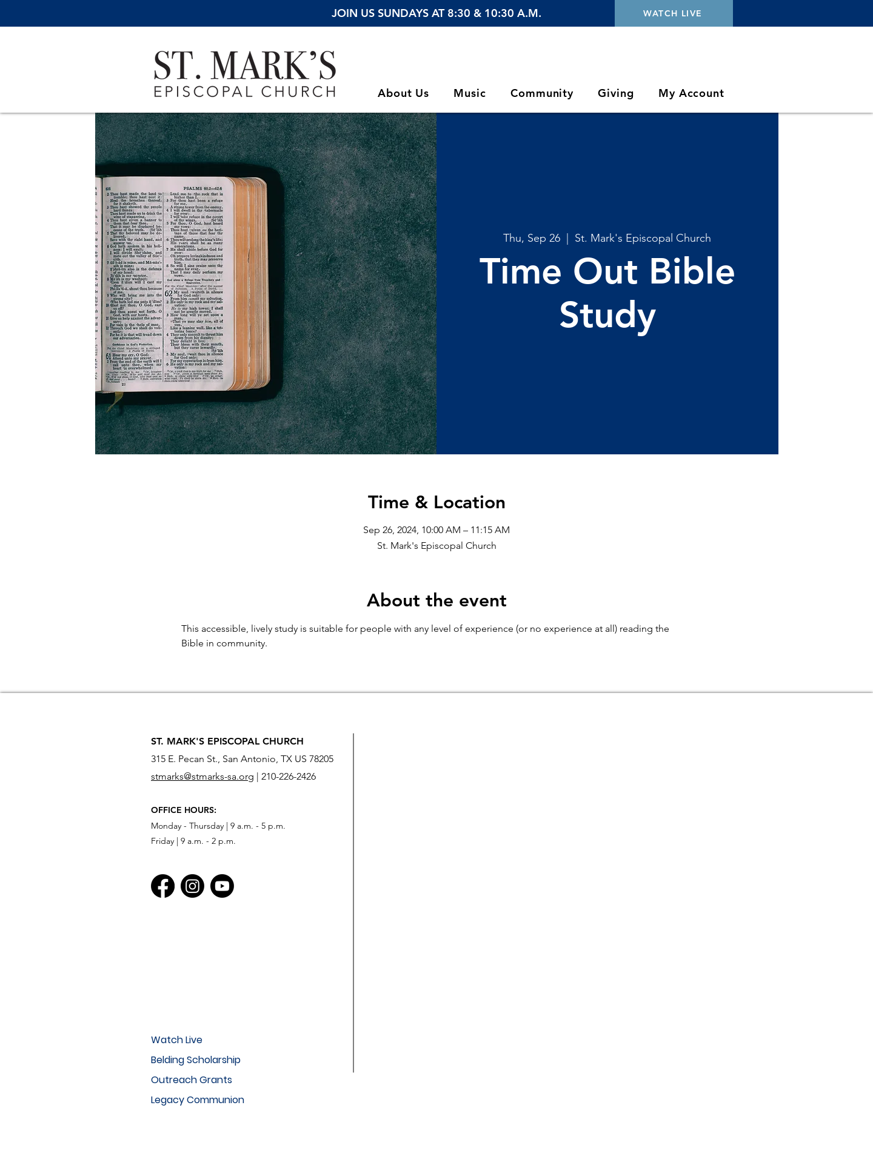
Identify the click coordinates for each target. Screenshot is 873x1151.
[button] (403, 93)
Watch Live (176, 1040)
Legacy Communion (197, 1100)
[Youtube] (222, 886)
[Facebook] (163, 886)
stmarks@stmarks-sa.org (202, 776)
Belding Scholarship (196, 1060)
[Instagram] (192, 886)
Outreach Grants (191, 1080)
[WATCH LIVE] (674, 13)
